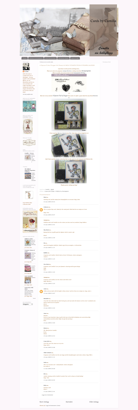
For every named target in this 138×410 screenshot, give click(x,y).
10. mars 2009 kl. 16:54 (49, 308)
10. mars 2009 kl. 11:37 (49, 247)
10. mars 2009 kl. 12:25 (49, 259)
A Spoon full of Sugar (49, 191)
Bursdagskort (65, 191)
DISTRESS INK (50, 58)
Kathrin (27, 264)
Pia (44, 243)
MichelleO (46, 298)
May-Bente (46, 230)
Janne (45, 313)
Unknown (46, 207)
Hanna (45, 328)
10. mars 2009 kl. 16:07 (49, 293)
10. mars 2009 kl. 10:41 (49, 224)
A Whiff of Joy (58, 191)
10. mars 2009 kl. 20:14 (49, 336)
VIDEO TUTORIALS (35, 58)
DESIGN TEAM (63, 58)
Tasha (45, 362)
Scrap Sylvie (47, 341)
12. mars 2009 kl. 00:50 (49, 380)
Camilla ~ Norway (29, 153)
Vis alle (34, 298)
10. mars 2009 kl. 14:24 (49, 283)
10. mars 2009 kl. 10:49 (49, 237)
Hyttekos (33, 277)
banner (57, 159)
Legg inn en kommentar (47, 395)
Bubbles (46, 252)
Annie (45, 288)
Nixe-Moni (46, 264)
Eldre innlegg (93, 402)
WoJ (70, 133)
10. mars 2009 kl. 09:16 (49, 201)
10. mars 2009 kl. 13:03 (49, 272)
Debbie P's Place (29, 238)
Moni (45, 197)
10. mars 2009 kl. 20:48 (49, 347)
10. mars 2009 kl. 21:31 (49, 357)
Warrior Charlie (62, 133)
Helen (45, 385)
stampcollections (67, 71)
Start (24, 58)
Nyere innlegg (44, 402)
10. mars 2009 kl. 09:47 (49, 214)
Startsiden (69, 402)
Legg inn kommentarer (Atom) (53, 405)
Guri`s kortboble (29, 276)
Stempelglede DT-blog (79, 73)
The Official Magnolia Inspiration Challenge (30, 170)
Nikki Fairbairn (47, 352)
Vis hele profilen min (28, 94)
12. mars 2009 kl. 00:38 (49, 368)
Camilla (26, 71)
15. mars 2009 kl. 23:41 (49, 391)
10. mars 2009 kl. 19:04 (49, 322)
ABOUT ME (75, 58)
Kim (45, 373)
